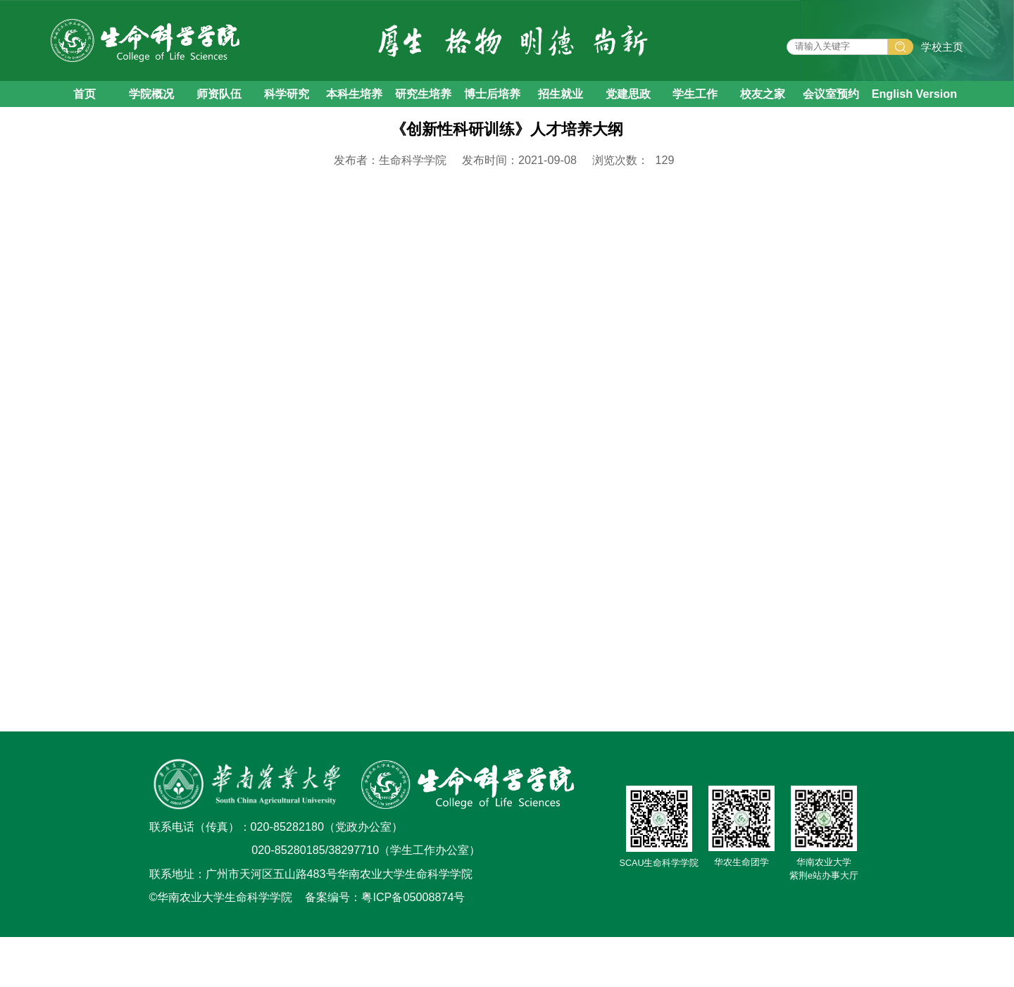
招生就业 (560, 103)
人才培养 (190, 142)
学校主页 (942, 52)
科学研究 (286, 103)
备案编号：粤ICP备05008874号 (385, 947)
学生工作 (695, 103)
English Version (914, 103)
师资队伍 (219, 103)
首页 (84, 103)
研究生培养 (423, 103)
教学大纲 (319, 142)
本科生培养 (354, 103)
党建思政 (628, 103)
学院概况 (151, 103)
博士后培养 (492, 103)
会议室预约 (831, 103)
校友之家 (762, 103)
